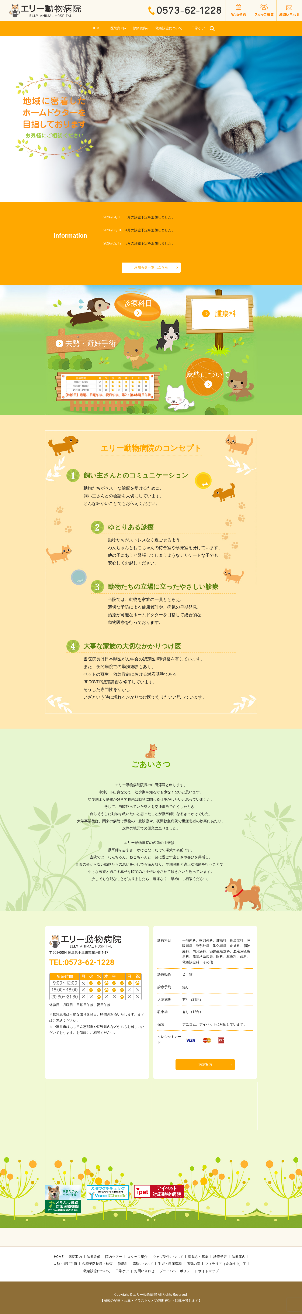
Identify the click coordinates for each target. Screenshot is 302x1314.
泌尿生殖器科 (219, 951)
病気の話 (193, 1264)
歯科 (243, 957)
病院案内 (205, 1065)
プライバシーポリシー (176, 1271)
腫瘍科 (225, 313)
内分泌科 (199, 951)
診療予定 (220, 1257)
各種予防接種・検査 (97, 1264)
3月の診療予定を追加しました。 (150, 243)
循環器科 (236, 940)
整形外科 (202, 946)
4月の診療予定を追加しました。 (150, 230)
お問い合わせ (144, 1271)
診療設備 (93, 1257)
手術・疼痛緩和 (170, 1264)
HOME (59, 28)
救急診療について (192, 28)
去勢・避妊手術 (90, 343)
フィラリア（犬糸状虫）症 (225, 1264)
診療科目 (138, 303)
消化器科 (219, 946)
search (263, 28)
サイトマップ (208, 1271)
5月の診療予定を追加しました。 (150, 217)
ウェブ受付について (168, 1257)
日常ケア (243, 28)
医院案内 (98, 28)
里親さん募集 (198, 1257)
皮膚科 (235, 946)
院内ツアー (113, 1257)
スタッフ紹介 (137, 1257)
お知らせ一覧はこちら (151, 267)
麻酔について (208, 374)
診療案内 (141, 28)
